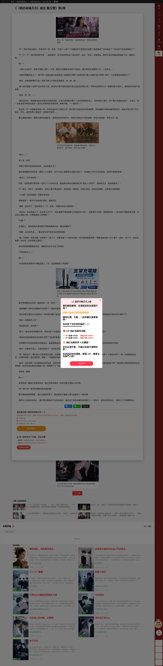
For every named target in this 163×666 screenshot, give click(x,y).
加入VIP (81, 363)
